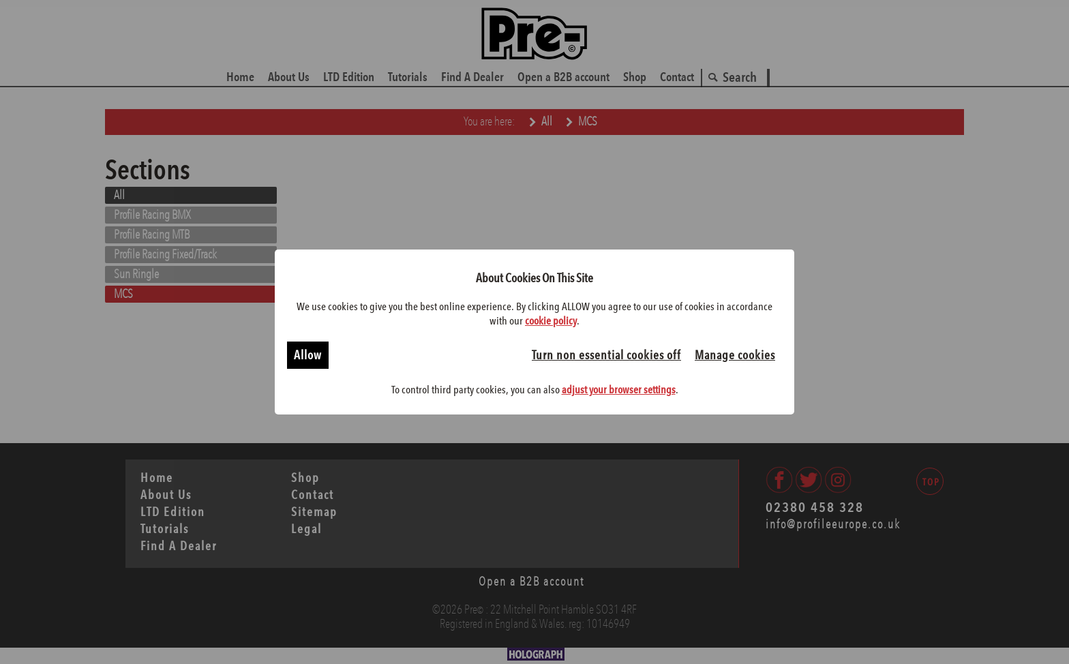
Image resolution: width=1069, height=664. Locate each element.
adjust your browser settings (619, 389)
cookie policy (551, 320)
